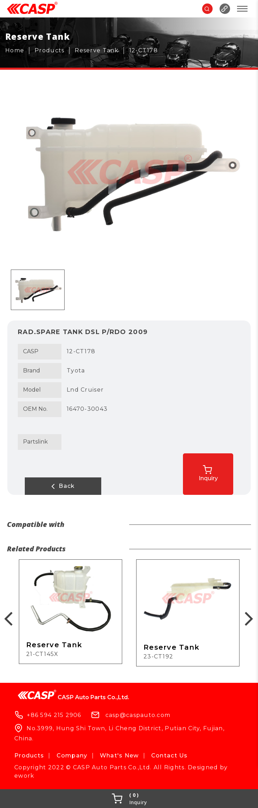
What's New (119, 755)
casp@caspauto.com (138, 714)
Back (53, 486)
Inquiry (220, 471)
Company (72, 755)
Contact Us (169, 755)
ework (24, 775)
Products (29, 755)
